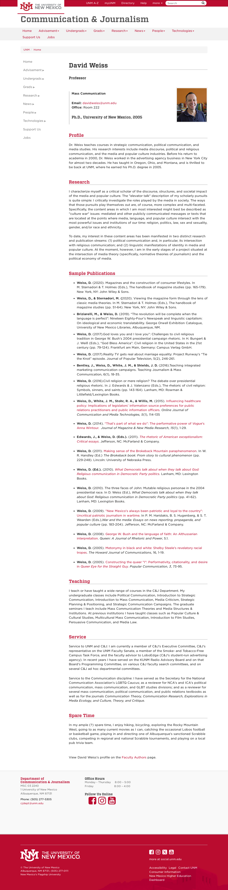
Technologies (183, 31)
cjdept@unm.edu (31, 803)
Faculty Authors (134, 757)
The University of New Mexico (41, 7)
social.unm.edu (171, 859)
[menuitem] (27, 31)
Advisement (49, 31)
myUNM (110, 3)
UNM (26, 49)
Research (120, 31)
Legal (172, 867)
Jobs (51, 37)
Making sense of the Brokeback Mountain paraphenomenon (150, 451)
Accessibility (158, 867)
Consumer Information (165, 871)
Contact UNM (187, 867)
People (158, 31)
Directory (127, 3)
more (158, 3)
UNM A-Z (92, 3)
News (140, 31)
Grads (99, 31)
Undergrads (76, 31)
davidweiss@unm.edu (100, 103)
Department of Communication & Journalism (45, 780)
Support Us (31, 37)
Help (143, 3)
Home (27, 31)
